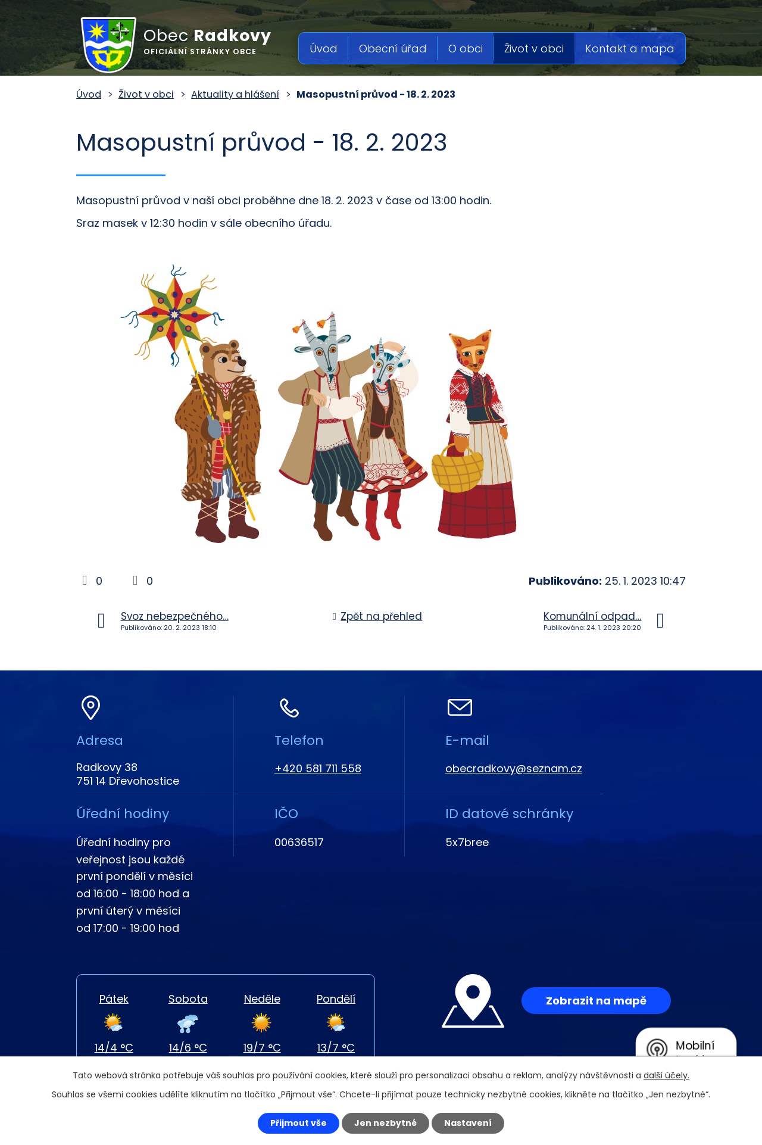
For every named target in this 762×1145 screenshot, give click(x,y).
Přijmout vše (298, 1123)
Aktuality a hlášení (235, 94)
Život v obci (534, 48)
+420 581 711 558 (317, 768)
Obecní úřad (393, 48)
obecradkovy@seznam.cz (513, 768)
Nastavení (468, 1123)
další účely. (666, 1075)
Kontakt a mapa (629, 48)
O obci (465, 48)
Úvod (324, 48)
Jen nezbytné (385, 1123)
